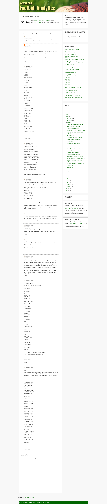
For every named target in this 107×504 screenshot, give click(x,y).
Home (40, 495)
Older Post (60, 495)
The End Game (68, 85)
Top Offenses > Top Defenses (71, 76)
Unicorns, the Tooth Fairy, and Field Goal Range (75, 62)
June (68, 177)
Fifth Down (39, 22)
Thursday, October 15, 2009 (28, 38)
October (69, 122)
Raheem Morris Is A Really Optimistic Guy (76, 158)
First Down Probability (69, 64)
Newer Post (20, 495)
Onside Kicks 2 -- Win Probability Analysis (76, 130)
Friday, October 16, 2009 (28, 46)
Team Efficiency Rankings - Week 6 (74, 148)
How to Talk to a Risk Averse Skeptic (73, 89)
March (68, 182)
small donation (73, 223)
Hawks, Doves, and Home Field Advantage (74, 59)
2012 (67, 111)
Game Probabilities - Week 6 (30, 16)
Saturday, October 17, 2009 (28, 215)
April (68, 180)
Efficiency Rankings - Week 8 (73, 128)
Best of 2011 (67, 80)
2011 (67, 113)
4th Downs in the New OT (70, 54)
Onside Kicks (70, 141)
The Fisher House (82, 223)
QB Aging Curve (68, 57)
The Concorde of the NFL (70, 67)
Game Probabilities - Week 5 (73, 152)
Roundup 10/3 (70, 167)
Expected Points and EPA (70, 72)
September (70, 171)
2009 (67, 116)
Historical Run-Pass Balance (71, 90)
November (69, 120)
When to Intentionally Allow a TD (72, 49)
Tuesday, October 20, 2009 (28, 241)
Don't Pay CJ (67, 51)
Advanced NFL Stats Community (72, 208)
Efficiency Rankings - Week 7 (73, 143)
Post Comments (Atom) (29, 497)
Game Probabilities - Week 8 (73, 126)
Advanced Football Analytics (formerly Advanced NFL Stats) (36, 502)
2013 (67, 109)
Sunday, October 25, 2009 (28, 383)
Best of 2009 (67, 84)
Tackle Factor (68, 94)
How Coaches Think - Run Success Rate (73, 97)
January (69, 186)
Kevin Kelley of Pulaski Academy (74, 137)
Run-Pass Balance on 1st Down (72, 69)
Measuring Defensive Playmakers (72, 95)
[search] (77, 37)
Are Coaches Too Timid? (70, 92)
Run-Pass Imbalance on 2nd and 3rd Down (74, 71)
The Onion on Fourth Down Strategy (75, 124)
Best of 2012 (67, 79)
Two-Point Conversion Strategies (72, 98)
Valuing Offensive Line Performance (73, 87)
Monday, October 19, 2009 (28, 226)
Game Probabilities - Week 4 (73, 169)
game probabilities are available (41, 20)
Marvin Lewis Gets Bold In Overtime (75, 156)
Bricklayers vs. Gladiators (70, 66)
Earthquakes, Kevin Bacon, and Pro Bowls (74, 61)
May (68, 178)
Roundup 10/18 (70, 145)
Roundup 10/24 (70, 135)
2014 (67, 107)
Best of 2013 (67, 77)
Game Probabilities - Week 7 (73, 139)
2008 (67, 188)
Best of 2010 (67, 82)
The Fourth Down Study (70, 53)
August (69, 173)
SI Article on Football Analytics (71, 48)
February (69, 184)
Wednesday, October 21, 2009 (28, 282)
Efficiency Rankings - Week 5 (73, 154)
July (68, 175)
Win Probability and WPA (70, 74)
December (69, 118)
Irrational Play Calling (71, 150)
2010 (67, 114)
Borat (27, 45)
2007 (67, 190)
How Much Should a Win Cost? (71, 56)
